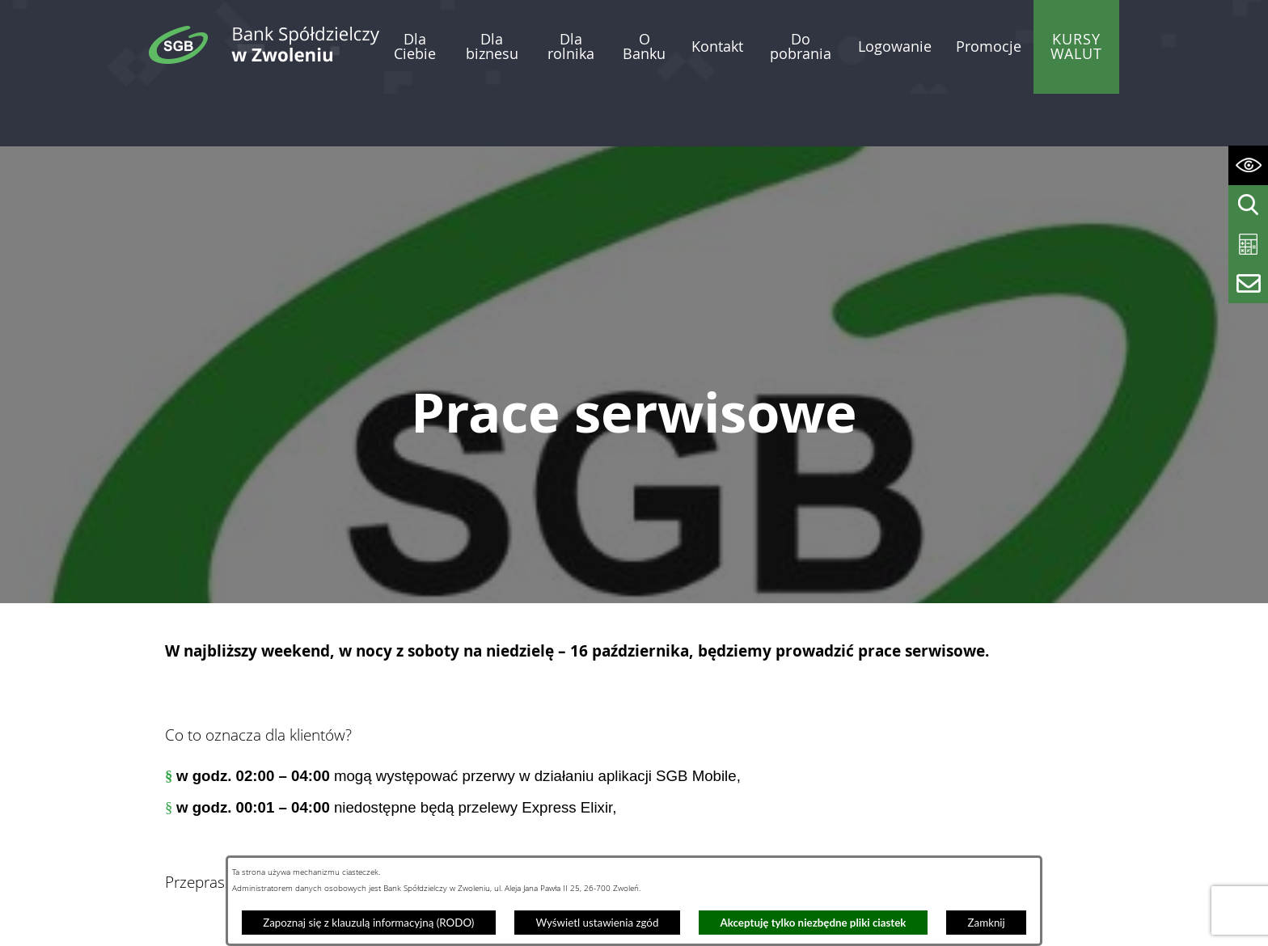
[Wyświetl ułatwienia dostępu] (1248, 165)
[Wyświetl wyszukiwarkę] (1248, 205)
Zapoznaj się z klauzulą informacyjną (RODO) (368, 922)
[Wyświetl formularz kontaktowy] (1248, 283)
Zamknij (986, 922)
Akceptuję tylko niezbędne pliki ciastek (814, 922)
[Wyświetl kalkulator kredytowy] (1248, 244)
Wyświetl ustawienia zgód (596, 922)
